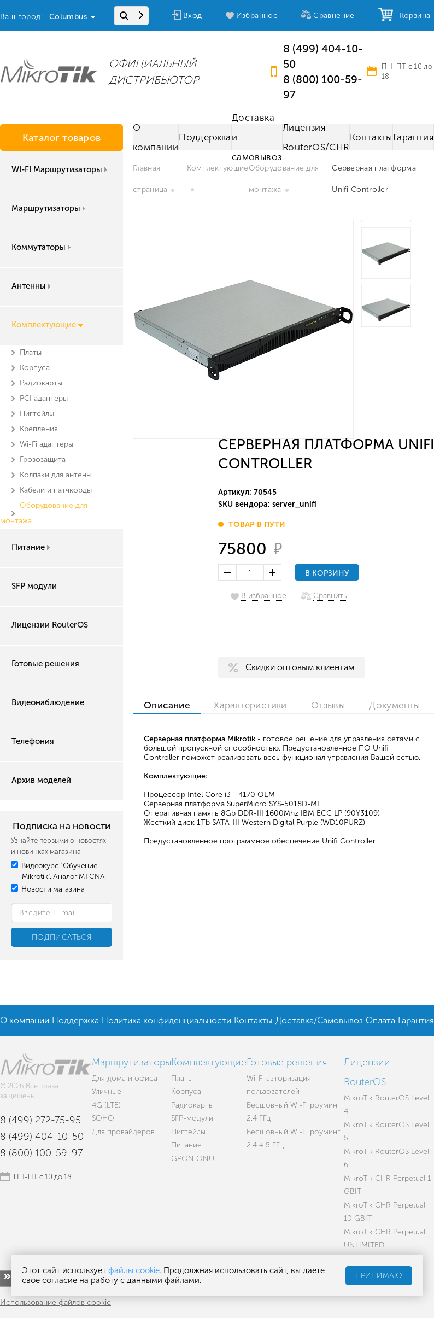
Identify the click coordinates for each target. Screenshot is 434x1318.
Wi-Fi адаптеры (46, 444)
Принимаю (378, 1275)
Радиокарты (41, 383)
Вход (192, 15)
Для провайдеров (123, 1132)
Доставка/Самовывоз (319, 1020)
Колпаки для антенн (55, 474)
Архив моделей (41, 780)
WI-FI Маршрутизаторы (60, 169)
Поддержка (205, 137)
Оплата (380, 1020)
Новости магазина (48, 889)
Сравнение (334, 15)
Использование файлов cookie (55, 1302)
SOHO (103, 1118)
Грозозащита (43, 459)
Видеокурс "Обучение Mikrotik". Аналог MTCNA (58, 871)
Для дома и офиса (124, 1078)
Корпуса (35, 367)
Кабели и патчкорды (56, 490)
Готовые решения (45, 664)
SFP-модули (192, 1118)
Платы (31, 352)
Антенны (32, 286)
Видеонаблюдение (47, 702)
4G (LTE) (106, 1105)
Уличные (106, 1091)
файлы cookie (134, 1270)
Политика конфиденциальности (166, 1020)
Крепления (39, 429)
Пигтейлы (37, 413)
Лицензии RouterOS (49, 625)
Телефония (32, 741)
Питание (31, 547)
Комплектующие (47, 325)
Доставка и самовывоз (257, 137)
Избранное (257, 15)
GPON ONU (192, 1158)
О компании (155, 137)
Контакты (371, 137)
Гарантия (413, 137)
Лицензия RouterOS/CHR (316, 137)
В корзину (327, 573)
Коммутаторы (42, 247)
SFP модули (34, 586)
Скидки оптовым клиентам (299, 667)
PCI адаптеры (44, 398)
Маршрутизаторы (49, 208)
